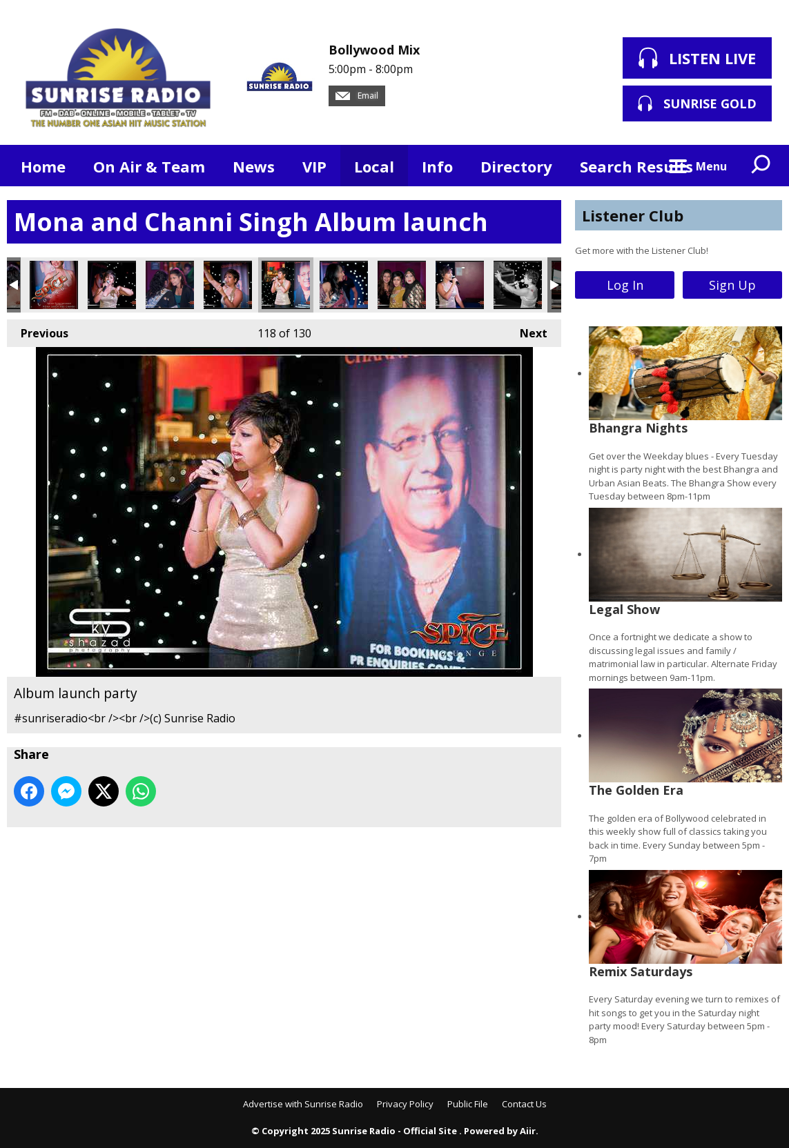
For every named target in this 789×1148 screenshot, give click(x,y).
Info (437, 166)
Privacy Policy (405, 1104)
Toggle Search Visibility (761, 165)
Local (374, 166)
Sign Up (732, 285)
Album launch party (54, 285)
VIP (314, 166)
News (254, 166)
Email (356, 95)
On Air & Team (149, 166)
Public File (467, 1104)
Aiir (528, 1131)
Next (526, 330)
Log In (625, 285)
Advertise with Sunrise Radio (303, 1104)
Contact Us (524, 1104)
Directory (516, 166)
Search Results (636, 166)
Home (43, 166)
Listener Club (632, 215)
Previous (37, 330)
